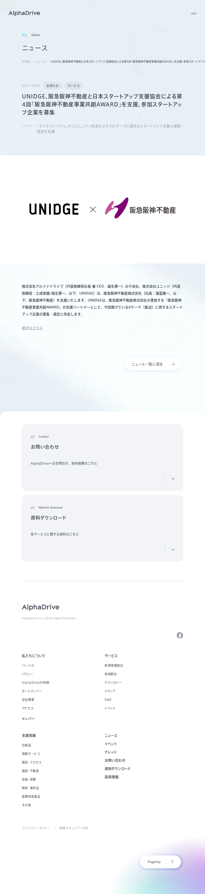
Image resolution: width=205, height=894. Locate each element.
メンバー (28, 718)
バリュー (27, 674)
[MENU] (194, 13)
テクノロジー (113, 682)
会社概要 (28, 699)
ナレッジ (111, 752)
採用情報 (112, 777)
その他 (26, 805)
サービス (74, 85)
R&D (108, 699)
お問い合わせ (115, 760)
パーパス (28, 665)
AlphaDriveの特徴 (35, 682)
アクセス (27, 708)
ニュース (111, 735)
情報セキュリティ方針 (73, 828)
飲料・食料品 (30, 787)
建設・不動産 (30, 770)
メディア (110, 691)
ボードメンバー (32, 691)
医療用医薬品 (31, 796)
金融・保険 (29, 779)
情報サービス (31, 753)
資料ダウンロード (118, 768)
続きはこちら (32, 328)
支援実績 (29, 735)
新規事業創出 (114, 665)
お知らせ (52, 85)
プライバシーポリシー (36, 828)
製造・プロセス (32, 762)
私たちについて (34, 656)
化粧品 (26, 745)
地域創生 (111, 674)
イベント (110, 708)
